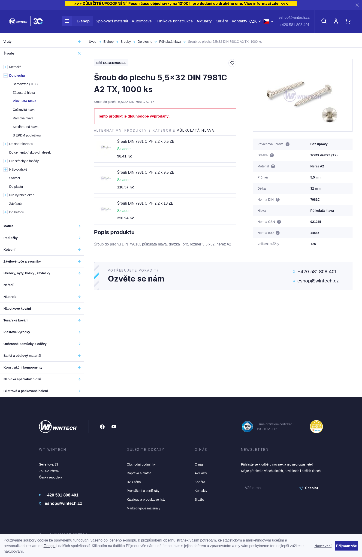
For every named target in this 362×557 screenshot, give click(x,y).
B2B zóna (134, 482)
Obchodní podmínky (141, 464)
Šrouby (126, 41)
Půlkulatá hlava (170, 41)
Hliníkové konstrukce (174, 22)
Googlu (50, 546)
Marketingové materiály (143, 508)
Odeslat (308, 488)
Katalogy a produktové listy (146, 499)
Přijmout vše (346, 546)
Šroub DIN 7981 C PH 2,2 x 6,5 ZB (146, 141)
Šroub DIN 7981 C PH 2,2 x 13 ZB (145, 203)
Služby (199, 499)
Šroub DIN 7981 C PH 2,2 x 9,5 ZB (146, 172)
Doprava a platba (139, 473)
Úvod (93, 41)
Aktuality (204, 22)
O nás (199, 464)
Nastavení (323, 546)
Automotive (142, 22)
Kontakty (239, 22)
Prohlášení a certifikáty (143, 491)
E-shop (76, 22)
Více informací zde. (262, 3)
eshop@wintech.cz (294, 19)
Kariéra (221, 22)
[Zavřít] (357, 5)
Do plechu (145, 41)
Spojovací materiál (112, 22)
